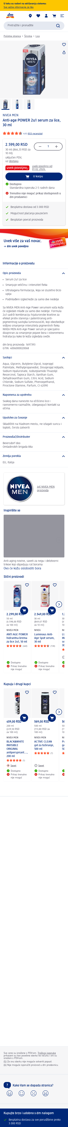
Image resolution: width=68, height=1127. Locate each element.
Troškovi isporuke (47, 1053)
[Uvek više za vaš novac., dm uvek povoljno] (34, 243)
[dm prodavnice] (30, 16)
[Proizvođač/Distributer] (34, 437)
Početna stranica (12, 36)
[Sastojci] (34, 357)
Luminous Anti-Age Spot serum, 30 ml (44, 638)
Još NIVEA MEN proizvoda (30, 488)
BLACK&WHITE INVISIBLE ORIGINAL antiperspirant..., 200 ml (17, 749)
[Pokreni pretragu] (58, 26)
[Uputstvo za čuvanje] (34, 417)
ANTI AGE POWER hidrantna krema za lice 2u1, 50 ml (17, 638)
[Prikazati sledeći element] (59, 604)
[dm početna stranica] (10, 16)
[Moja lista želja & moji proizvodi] (38, 16)
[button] (62, 16)
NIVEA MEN (10, 115)
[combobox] (34, 26)
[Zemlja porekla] (34, 456)
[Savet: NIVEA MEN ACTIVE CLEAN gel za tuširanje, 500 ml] (39, 765)
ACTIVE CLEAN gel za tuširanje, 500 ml (44, 745)
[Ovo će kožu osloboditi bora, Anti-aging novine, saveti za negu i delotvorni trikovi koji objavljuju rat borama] (34, 543)
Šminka (28, 36)
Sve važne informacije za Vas (19, 7)
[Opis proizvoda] (34, 273)
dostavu (13, 161)
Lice (38, 36)
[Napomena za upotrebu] (34, 395)
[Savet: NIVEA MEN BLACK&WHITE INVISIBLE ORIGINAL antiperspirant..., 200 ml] (11, 765)
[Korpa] (54, 16)
